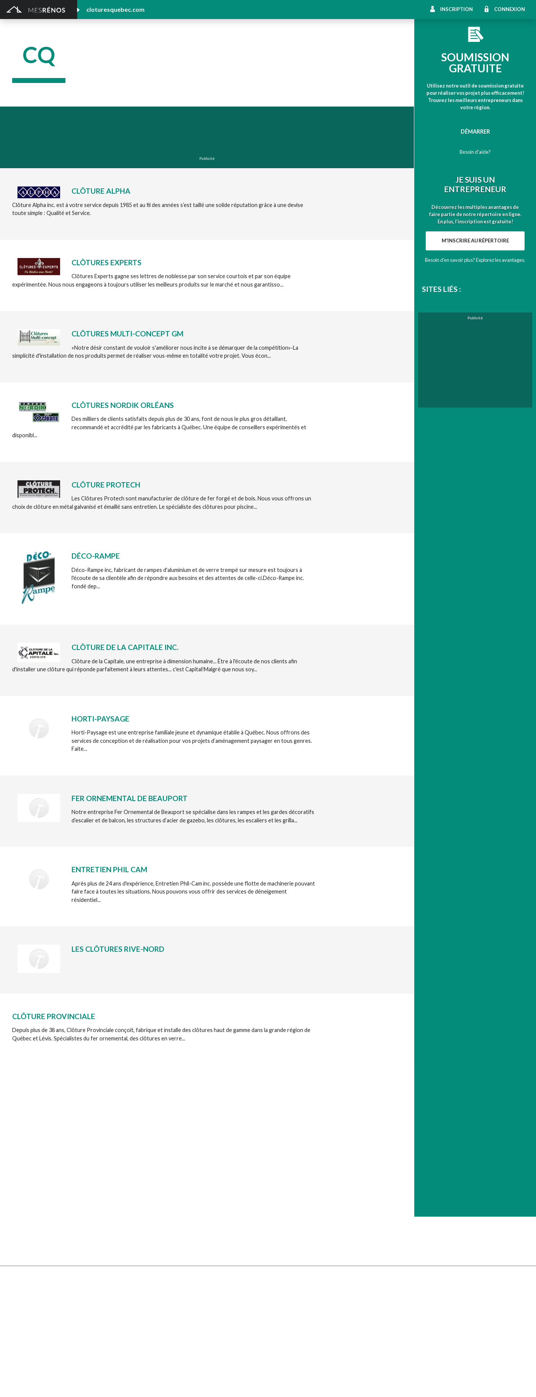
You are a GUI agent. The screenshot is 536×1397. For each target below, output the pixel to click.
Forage (148, 1167)
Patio (18, 1187)
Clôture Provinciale (53, 1016)
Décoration (410, 1156)
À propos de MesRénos (466, 1382)
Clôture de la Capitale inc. (125, 647)
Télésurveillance (287, 1219)
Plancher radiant (416, 1187)
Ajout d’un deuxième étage (172, 1266)
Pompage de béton (35, 1350)
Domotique (282, 1167)
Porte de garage (160, 1198)
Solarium (22, 1208)
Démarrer (475, 131)
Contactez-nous (506, 1382)
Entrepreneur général (38, 1298)
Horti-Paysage (100, 718)
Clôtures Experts (107, 262)
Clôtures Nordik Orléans (123, 405)
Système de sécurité (293, 1208)
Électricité (152, 1287)
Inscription (456, 9)
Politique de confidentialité (217, 1382)
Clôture (21, 1156)
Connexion (509, 9)
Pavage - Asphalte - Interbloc (176, 1187)
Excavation (25, 1167)
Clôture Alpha (101, 190)
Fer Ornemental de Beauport (130, 798)
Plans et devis (29, 1266)
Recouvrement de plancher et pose (310, 1187)
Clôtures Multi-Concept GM (127, 333)
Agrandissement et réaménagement (55, 1277)
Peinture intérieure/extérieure (49, 1318)
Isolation (23, 1308)
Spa (16, 1329)
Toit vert (22, 1219)
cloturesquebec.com (115, 9)
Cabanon (151, 1146)
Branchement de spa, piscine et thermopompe (195, 1329)
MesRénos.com (76, 1382)
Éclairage (23, 1287)
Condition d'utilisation (163, 1382)
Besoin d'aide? (475, 152)
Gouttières (153, 1177)
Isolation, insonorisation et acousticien (443, 1177)
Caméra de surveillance (296, 1229)
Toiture (149, 1208)
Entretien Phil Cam (109, 869)
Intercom (407, 1198)
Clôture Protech (106, 484)
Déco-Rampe (96, 555)
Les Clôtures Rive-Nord (118, 949)
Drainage (23, 1177)
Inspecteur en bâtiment (168, 1298)
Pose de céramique (419, 1146)
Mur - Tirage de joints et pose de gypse (443, 1229)
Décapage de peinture (39, 1198)
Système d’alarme (417, 1208)
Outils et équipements (167, 1308)
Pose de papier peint (165, 1318)
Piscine (21, 1339)
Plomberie (152, 1339)
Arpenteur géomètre (165, 1277)
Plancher (279, 1198)
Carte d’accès (412, 1219)
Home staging (285, 1156)
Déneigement (156, 1156)
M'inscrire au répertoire (475, 240)
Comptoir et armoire (293, 1146)
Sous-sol (407, 1167)
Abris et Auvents (32, 1146)
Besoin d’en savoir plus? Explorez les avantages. (475, 260)
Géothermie (283, 1177)
